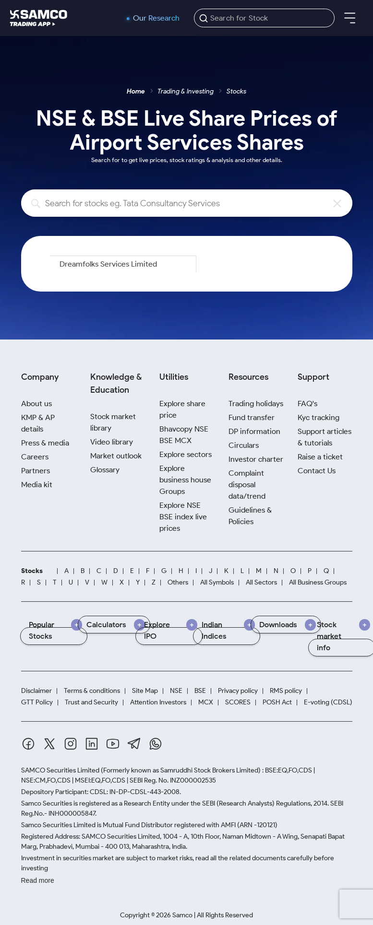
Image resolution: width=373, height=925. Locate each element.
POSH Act (277, 702)
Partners (35, 470)
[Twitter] (49, 744)
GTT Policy (37, 702)
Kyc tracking (318, 417)
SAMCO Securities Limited (60, 770)
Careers (34, 456)
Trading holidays (256, 403)
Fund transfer (252, 417)
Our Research (156, 18)
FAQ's (307, 403)
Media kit (36, 484)
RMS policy (286, 691)
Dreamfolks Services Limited (108, 264)
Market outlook (116, 455)
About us (36, 403)
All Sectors (261, 582)
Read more (37, 880)
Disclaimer (36, 691)
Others (178, 582)
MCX (205, 702)
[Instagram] (70, 744)
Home (136, 91)
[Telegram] (134, 743)
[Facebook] (28, 744)
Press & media (45, 442)
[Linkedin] (91, 744)
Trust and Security (91, 702)
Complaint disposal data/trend (247, 484)
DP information (254, 431)
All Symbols (217, 582)
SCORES (238, 702)
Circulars (244, 445)
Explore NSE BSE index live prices (183, 517)
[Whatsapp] (155, 744)
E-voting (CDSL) (328, 702)
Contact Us (317, 470)
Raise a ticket (320, 456)
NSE (176, 691)
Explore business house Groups (185, 480)
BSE (200, 691)
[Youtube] (113, 744)
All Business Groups (318, 582)
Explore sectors (185, 454)
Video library (111, 441)
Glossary (105, 469)
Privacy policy (238, 691)
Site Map (145, 691)
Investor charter (256, 459)
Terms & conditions (92, 691)
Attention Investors (158, 702)
